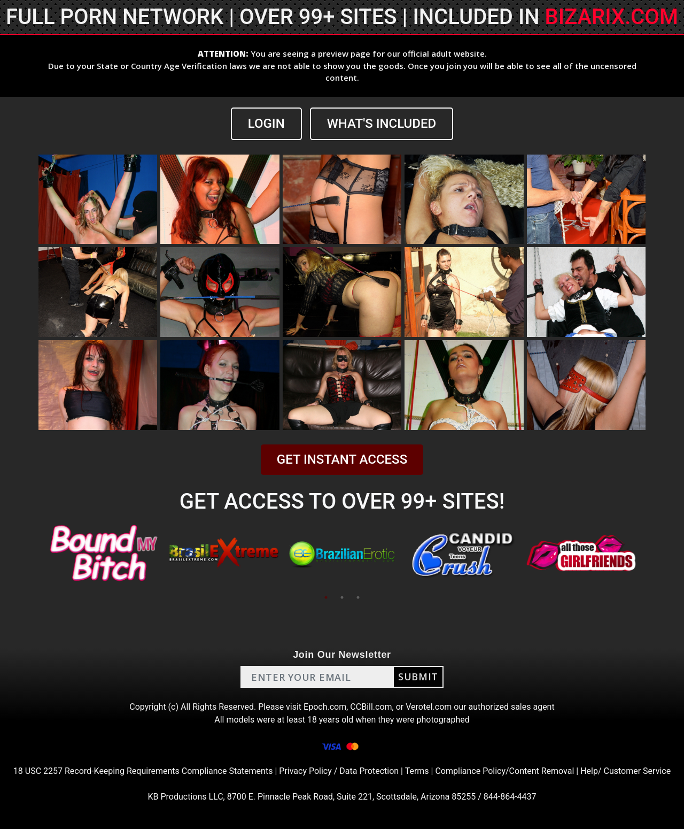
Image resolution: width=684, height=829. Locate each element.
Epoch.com (325, 707)
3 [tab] (358, 597)
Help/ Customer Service (625, 771)
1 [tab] (326, 597)
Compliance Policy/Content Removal (504, 771)
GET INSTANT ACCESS (342, 459)
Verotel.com (429, 707)
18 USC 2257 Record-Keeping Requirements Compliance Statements (143, 771)
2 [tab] (342, 597)
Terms (417, 771)
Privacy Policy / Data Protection (339, 771)
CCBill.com (371, 707)
